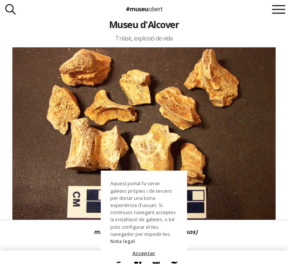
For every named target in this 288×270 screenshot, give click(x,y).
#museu (144, 9)
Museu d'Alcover (144, 24)
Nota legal (122, 241)
